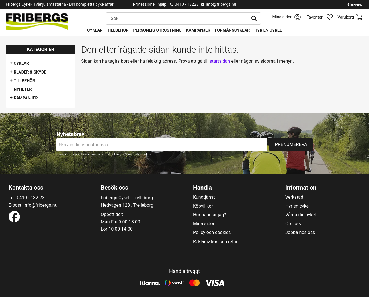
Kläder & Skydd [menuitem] (30, 72)
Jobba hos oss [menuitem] (300, 232)
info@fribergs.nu (221, 4)
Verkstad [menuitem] (294, 197)
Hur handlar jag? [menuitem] (209, 214)
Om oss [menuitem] (293, 223)
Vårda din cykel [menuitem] (300, 214)
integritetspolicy (139, 154)
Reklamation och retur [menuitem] (215, 241)
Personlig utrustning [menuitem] (157, 30)
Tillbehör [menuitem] (117, 30)
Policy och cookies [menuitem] (212, 232)
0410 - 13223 (186, 4)
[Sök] (254, 19)
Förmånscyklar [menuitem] (232, 30)
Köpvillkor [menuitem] (203, 206)
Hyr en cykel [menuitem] (268, 30)
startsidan (220, 61)
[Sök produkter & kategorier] (176, 19)
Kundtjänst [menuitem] (204, 197)
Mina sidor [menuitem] (203, 223)
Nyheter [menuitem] (23, 89)
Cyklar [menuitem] (94, 30)
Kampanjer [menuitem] (198, 30)
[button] (323, 17)
